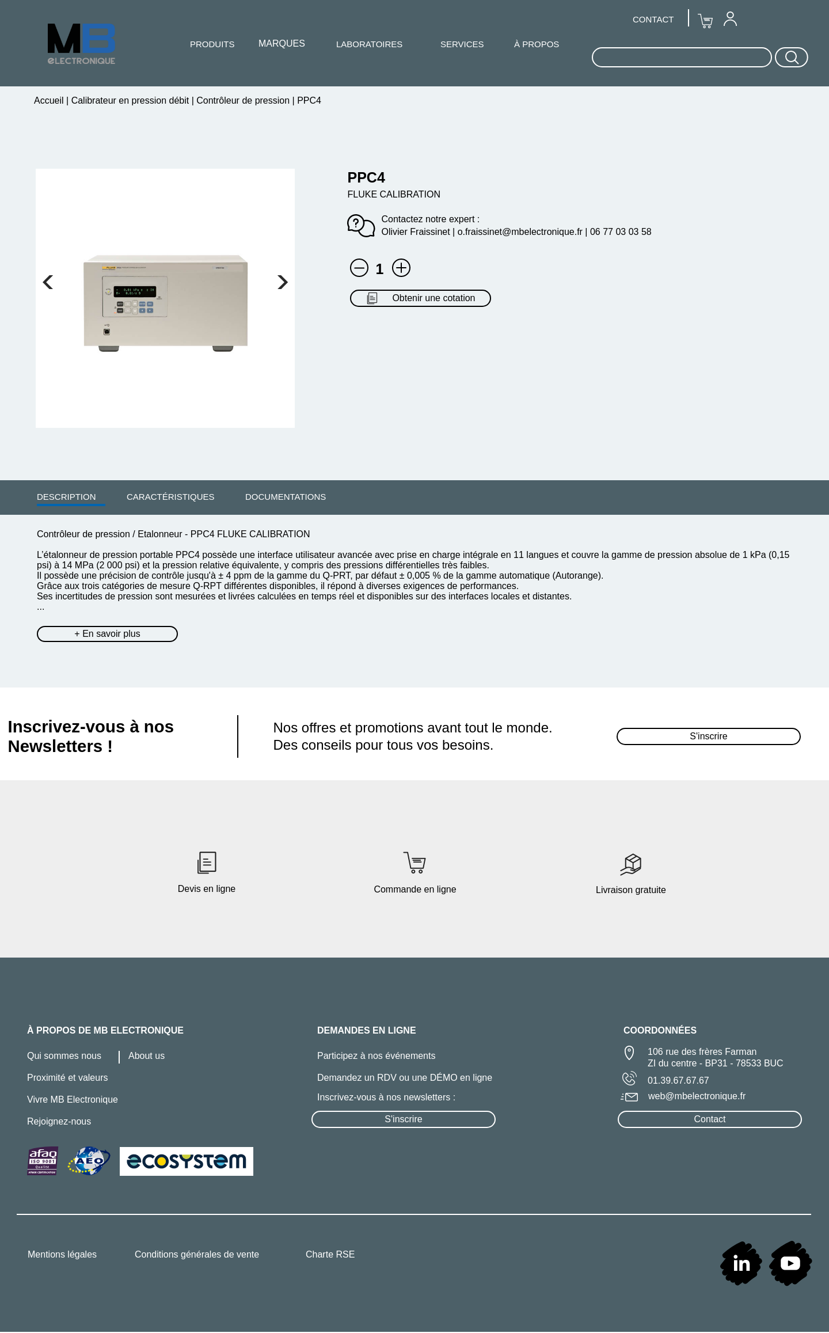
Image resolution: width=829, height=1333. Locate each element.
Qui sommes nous (64, 1056)
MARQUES (281, 43)
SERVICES (462, 44)
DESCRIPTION (66, 497)
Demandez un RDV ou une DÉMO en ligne (404, 1078)
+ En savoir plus (107, 634)
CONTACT (653, 19)
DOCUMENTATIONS (285, 497)
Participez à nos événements (376, 1056)
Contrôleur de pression (243, 100)
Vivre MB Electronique (72, 1099)
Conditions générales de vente (197, 1254)
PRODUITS (212, 44)
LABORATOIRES (369, 44)
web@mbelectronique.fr (697, 1096)
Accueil (50, 100)
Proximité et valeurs (67, 1078)
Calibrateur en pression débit (130, 100)
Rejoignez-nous (59, 1121)
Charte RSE (330, 1254)
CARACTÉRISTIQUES (171, 497)
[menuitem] (66, 496)
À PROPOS (536, 44)
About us (146, 1056)
